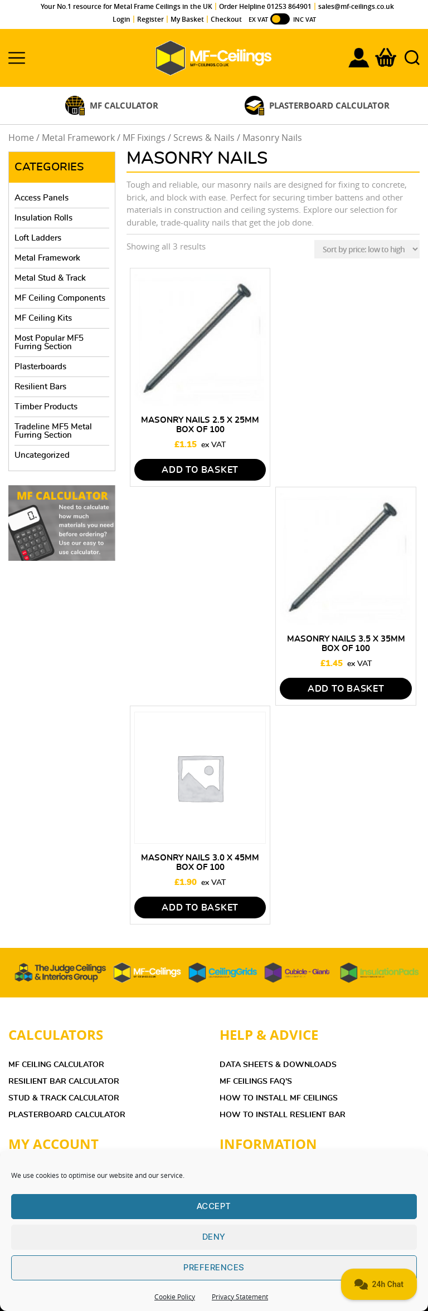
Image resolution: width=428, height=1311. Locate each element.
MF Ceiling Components (59, 298)
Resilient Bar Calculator (63, 1081)
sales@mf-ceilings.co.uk (356, 6)
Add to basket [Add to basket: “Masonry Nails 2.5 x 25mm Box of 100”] (200, 470)
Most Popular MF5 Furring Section (49, 342)
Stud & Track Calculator (63, 1098)
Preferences (214, 1267)
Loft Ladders (37, 238)
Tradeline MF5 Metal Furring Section (53, 431)
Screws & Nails (204, 138)
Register (150, 19)
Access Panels (41, 198)
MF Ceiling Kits (43, 318)
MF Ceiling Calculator (56, 1065)
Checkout (226, 19)
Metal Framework (78, 138)
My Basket (187, 19)
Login (121, 19)
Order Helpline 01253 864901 (265, 6)
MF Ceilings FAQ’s (256, 1081)
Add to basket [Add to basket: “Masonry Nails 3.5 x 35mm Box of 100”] (346, 688)
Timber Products (45, 407)
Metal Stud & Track (50, 278)
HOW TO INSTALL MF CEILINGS (279, 1098)
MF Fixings (144, 138)
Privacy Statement (240, 1296)
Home (21, 138)
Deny (214, 1236)
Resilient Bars (40, 387)
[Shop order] (367, 249)
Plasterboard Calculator (66, 1115)
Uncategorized (42, 455)
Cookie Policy (174, 1296)
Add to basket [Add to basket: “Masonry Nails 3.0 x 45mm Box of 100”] (200, 907)
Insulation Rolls (43, 218)
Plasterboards (40, 367)
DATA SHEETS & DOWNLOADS (278, 1065)
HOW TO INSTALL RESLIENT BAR (283, 1115)
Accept (214, 1206)
